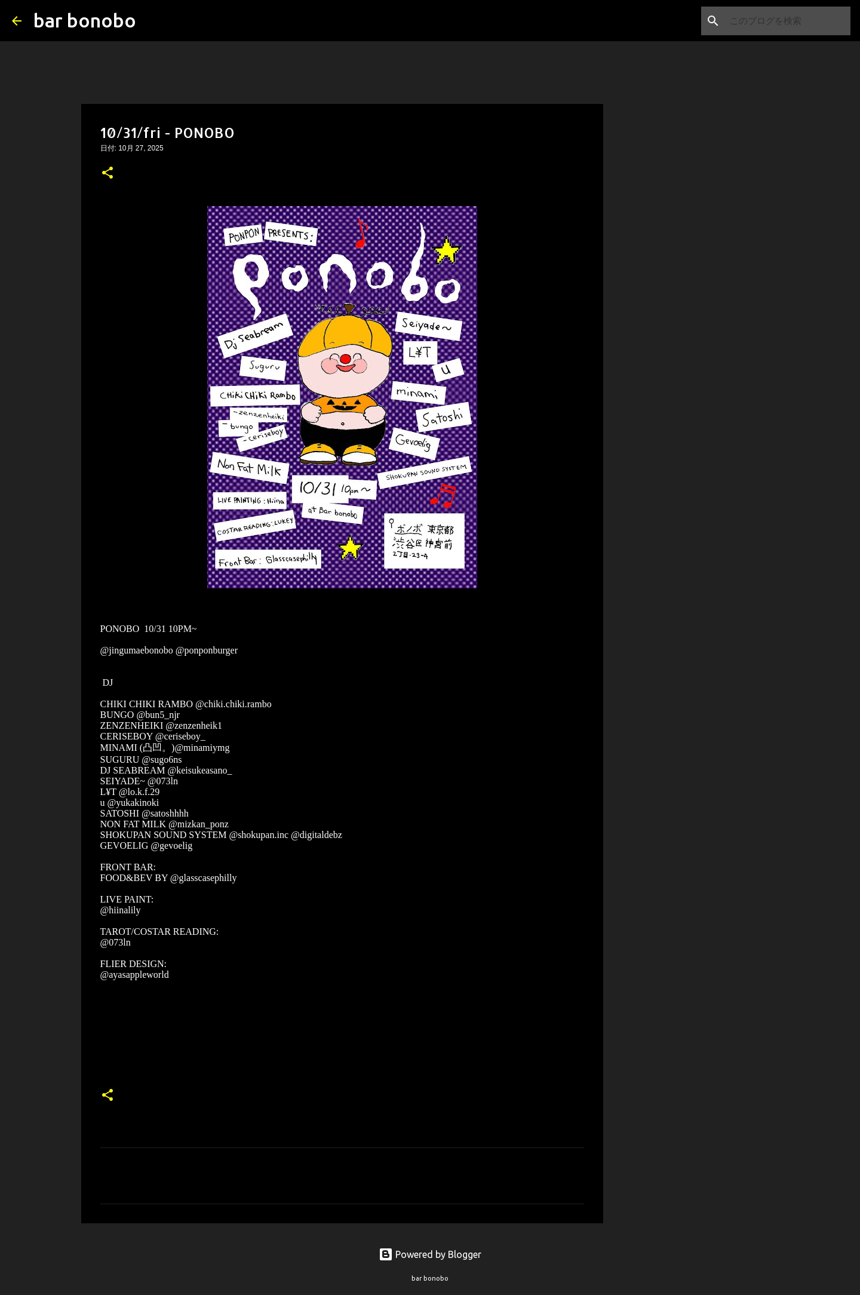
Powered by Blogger (430, 1254)
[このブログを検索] (787, 21)
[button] (107, 173)
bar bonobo (84, 20)
